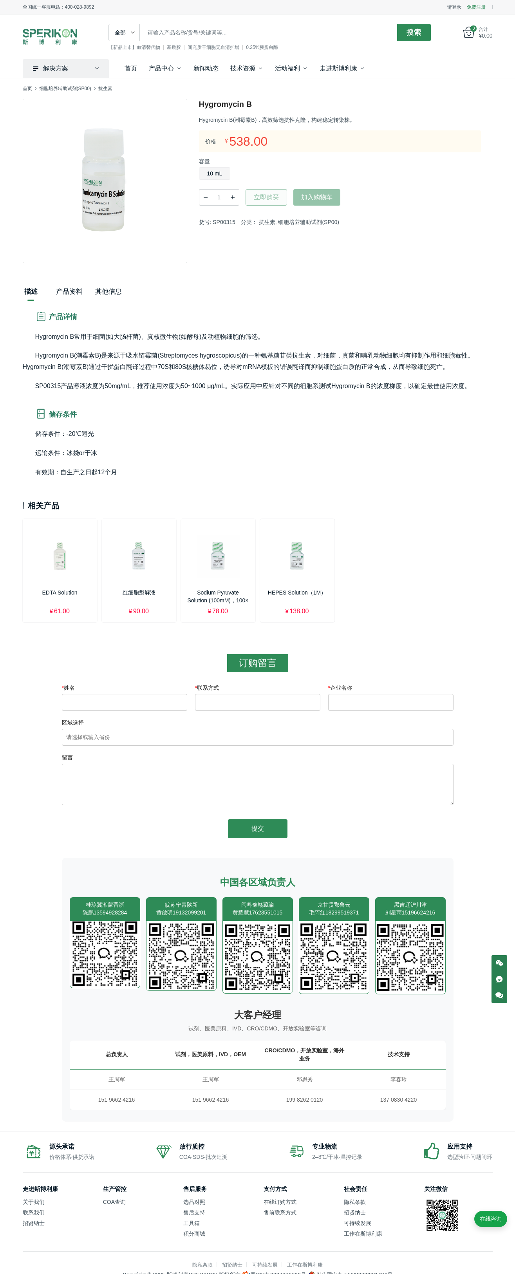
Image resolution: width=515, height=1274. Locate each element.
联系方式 (207, 688)
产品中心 (161, 68)
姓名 (68, 688)
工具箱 (191, 1223)
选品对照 (194, 1202)
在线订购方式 (280, 1202)
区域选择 (73, 722)
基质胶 (175, 47)
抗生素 (267, 222)
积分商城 (194, 1234)
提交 (257, 828)
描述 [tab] (31, 291)
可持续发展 (357, 1223)
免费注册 (476, 7)
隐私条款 (355, 1202)
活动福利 (287, 68)
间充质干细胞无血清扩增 (214, 47)
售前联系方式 (280, 1212)
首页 (131, 68)
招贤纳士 (34, 1223)
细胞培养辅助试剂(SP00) (308, 222)
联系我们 (34, 1212)
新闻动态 (206, 68)
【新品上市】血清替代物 (135, 47)
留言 (67, 757)
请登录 (454, 7)
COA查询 (114, 1202)
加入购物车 (316, 197)
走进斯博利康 (338, 68)
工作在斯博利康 (363, 1234)
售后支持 (194, 1212)
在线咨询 (491, 1219)
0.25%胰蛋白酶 (263, 47)
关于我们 (34, 1202)
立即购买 (266, 197)
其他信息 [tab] (108, 291)
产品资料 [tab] (69, 291)
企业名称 (340, 688)
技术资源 (242, 68)
